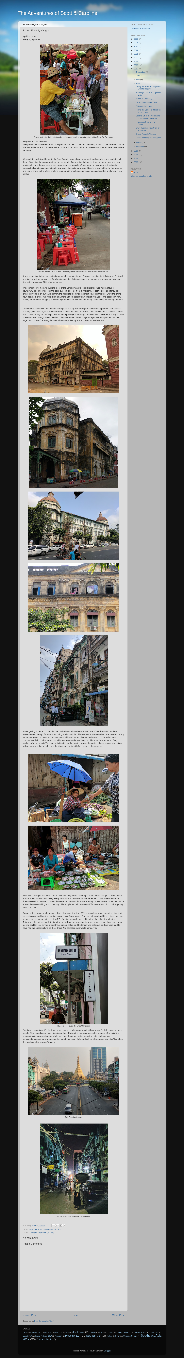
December (141, 72)
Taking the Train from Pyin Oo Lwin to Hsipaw (148, 87)
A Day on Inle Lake (144, 106)
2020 (136, 58)
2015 (136, 155)
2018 (136, 65)
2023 (136, 46)
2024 (136, 43)
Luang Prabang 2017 (43, 1336)
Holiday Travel (140, 1332)
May (138, 80)
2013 (136, 162)
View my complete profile (141, 176)
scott (136, 172)
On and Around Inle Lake (146, 102)
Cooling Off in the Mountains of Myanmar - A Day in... (148, 117)
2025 (136, 39)
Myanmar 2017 (35, 1229)
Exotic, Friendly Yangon (146, 134)
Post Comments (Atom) (44, 1321)
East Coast (79, 1332)
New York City (93, 1335)
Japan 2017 (154, 1332)
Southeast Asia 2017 (52, 1229)
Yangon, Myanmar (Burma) (42, 1232)
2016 (136, 151)
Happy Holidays (123, 1332)
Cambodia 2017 (35, 1332)
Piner (117, 1336)
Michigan (58, 1336)
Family (93, 1332)
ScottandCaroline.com (140, 28)
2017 (136, 69)
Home (74, 1315)
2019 (136, 61)
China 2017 (58, 1332)
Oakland (109, 1336)
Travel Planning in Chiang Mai (148, 138)
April (138, 83)
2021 (136, 54)
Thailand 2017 (44, 1339)
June (138, 76)
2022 (136, 50)
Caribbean (47, 1332)
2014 (136, 158)
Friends (110, 1332)
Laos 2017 (27, 1336)
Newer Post (30, 1315)
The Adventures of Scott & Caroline (57, 13)
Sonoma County (130, 1336)
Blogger (107, 1351)
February (140, 146)
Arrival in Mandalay (144, 99)
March (139, 142)
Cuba (67, 1332)
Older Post (118, 1315)
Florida (101, 1332)
